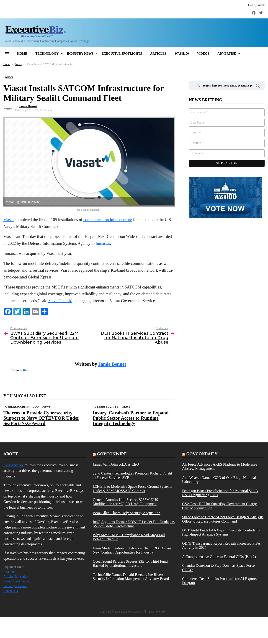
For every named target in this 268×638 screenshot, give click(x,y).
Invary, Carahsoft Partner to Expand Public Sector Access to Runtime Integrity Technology (131, 418)
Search (257, 86)
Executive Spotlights (122, 53)
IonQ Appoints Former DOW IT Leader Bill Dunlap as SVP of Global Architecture (134, 524)
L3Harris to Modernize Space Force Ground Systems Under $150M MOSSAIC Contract (132, 489)
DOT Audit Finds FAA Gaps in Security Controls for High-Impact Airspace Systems (221, 532)
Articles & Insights (15, 576)
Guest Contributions (16, 581)
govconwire (112, 454)
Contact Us (10, 591)
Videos (203, 53)
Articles (158, 53)
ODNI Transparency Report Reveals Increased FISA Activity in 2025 (221, 545)
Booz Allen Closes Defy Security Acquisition (126, 513)
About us (9, 572)
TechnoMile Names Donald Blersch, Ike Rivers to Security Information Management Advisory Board (131, 577)
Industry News (80, 53)
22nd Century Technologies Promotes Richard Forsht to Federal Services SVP (132, 475)
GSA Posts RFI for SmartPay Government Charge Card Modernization (219, 506)
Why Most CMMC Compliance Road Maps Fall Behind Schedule (129, 537)
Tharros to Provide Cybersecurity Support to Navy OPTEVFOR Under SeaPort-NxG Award (41, 418)
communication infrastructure (107, 219)
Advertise (226, 53)
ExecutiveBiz (13, 465)
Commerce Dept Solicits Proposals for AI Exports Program (219, 581)
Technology (47, 53)
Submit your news (15, 586)
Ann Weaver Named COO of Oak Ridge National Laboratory (219, 480)
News (46, 406)
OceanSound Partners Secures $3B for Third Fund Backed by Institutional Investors (130, 563)
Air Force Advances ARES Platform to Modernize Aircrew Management (219, 466)
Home (22, 53)
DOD (36, 406)
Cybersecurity (17, 406)
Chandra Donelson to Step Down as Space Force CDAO (218, 568)
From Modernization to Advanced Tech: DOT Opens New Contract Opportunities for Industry (132, 550)
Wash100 (182, 53)
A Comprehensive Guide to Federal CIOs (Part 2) (219, 557)
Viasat (8, 219)
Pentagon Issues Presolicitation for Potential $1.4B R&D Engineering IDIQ (220, 493)
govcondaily (201, 454)
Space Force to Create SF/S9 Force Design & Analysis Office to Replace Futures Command (222, 519)
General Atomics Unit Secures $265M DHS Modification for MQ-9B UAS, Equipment (125, 502)
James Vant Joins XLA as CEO (116, 464)
